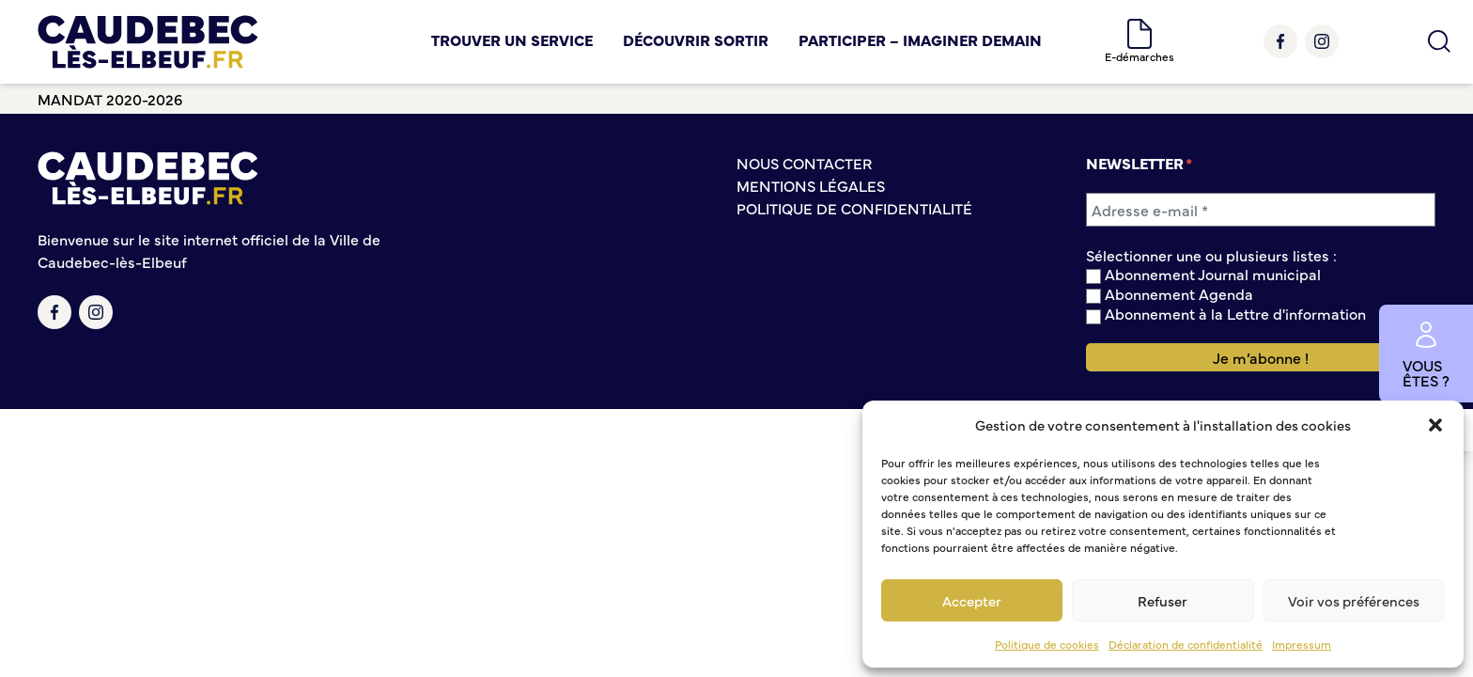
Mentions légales (810, 185)
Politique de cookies (1047, 644)
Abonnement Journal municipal (1203, 274)
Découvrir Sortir (695, 39)
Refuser (1162, 600)
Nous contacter (804, 162)
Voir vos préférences (1353, 600)
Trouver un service (512, 39)
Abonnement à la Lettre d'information (1226, 313)
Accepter (971, 600)
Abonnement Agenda (1169, 294)
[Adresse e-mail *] (1260, 210)
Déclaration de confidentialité (1186, 644)
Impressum (1301, 644)
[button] (1435, 425)
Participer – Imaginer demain (920, 39)
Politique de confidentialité (854, 207)
